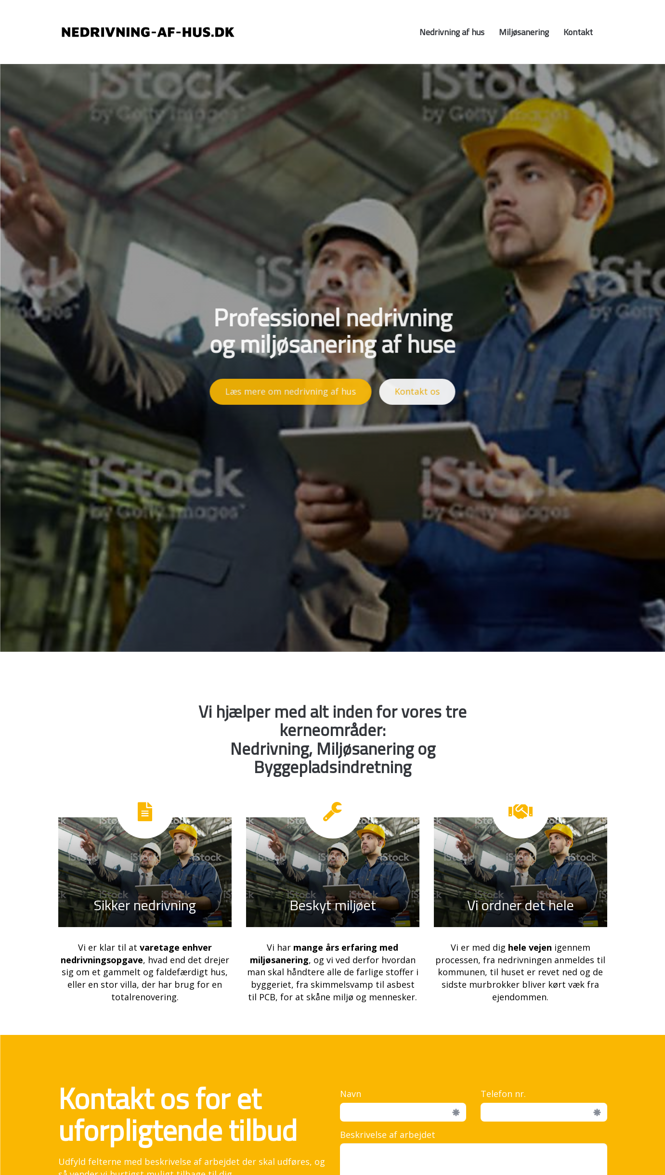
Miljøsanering (524, 32)
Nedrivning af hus (451, 32)
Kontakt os (417, 389)
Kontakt (578, 32)
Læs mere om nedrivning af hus (290, 389)
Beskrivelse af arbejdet (387, 1134)
